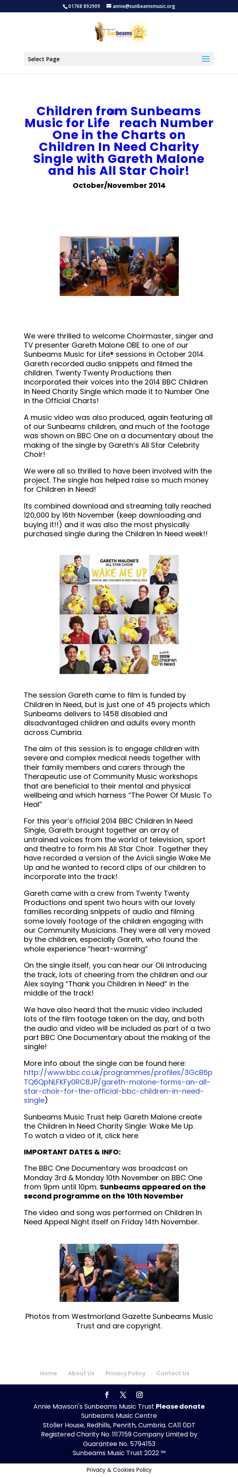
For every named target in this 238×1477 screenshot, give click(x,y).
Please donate (180, 1406)
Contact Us (173, 1373)
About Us (81, 1373)
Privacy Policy (125, 1373)
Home (48, 1373)
